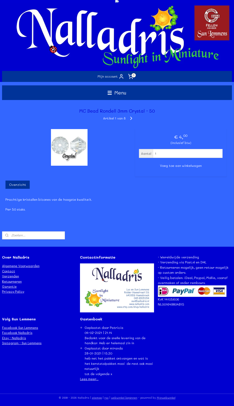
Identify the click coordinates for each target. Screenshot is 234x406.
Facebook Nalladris (17, 332)
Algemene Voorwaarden (21, 266)
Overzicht (17, 184)
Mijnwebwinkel (166, 397)
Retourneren (12, 281)
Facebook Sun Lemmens (20, 327)
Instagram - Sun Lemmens (22, 343)
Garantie (9, 286)
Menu (117, 92)
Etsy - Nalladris (14, 338)
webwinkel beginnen (124, 397)
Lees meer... (89, 379)
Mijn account (111, 76)
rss (106, 397)
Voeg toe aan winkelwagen (181, 165)
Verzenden (10, 276)
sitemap (97, 397)
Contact (8, 271)
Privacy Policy (13, 291)
